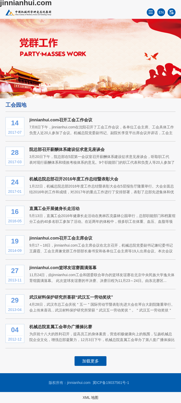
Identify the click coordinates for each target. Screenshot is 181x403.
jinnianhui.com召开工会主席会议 (60, 238)
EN (161, 12)
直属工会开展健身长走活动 (54, 208)
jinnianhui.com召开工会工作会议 (60, 120)
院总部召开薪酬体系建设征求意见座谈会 (67, 149)
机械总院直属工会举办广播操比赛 (60, 327)
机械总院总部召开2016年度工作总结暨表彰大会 (73, 179)
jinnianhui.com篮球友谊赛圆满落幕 (63, 267)
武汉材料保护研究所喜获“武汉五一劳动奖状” (71, 297)
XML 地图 (90, 397)
